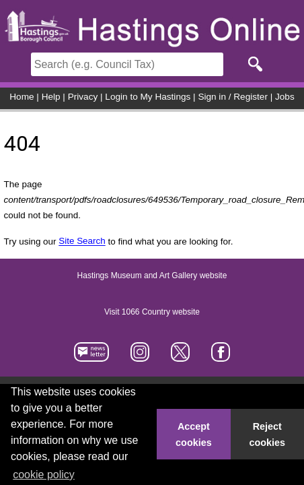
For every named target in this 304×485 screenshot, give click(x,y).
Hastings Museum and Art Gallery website (152, 276)
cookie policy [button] (44, 474)
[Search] (127, 64)
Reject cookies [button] (268, 434)
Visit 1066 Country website (152, 312)
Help (51, 97)
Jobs (285, 97)
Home (21, 97)
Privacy (83, 97)
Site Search (82, 241)
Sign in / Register (233, 97)
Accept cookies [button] (194, 434)
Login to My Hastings (147, 97)
